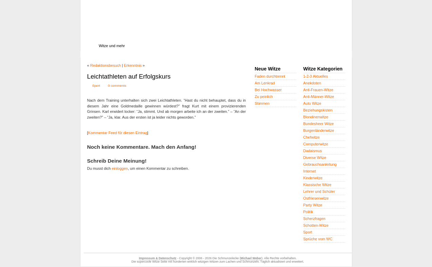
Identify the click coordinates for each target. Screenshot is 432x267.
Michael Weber (251, 258)
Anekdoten (312, 83)
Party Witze (312, 205)
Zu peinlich (264, 97)
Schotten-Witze (316, 225)
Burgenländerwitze (318, 130)
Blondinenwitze (315, 117)
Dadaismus (312, 151)
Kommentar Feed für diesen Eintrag (117, 133)
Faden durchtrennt (270, 76)
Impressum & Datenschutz (157, 258)
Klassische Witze (317, 185)
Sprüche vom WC (318, 239)
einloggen (120, 168)
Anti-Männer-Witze (318, 97)
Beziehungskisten (318, 110)
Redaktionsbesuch (105, 65)
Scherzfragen (314, 219)
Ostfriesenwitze (316, 198)
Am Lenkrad (265, 83)
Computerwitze (315, 144)
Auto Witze (312, 103)
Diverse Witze (314, 158)
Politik (308, 212)
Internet (309, 171)
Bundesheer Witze (318, 124)
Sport (96, 85)
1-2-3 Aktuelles (315, 76)
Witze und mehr (112, 46)
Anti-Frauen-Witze (318, 90)
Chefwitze (311, 137)
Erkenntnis (133, 65)
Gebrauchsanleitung (320, 164)
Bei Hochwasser (268, 90)
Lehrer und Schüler (319, 191)
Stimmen (262, 103)
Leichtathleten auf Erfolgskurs (129, 76)
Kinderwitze (313, 178)
